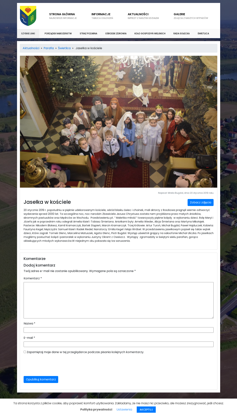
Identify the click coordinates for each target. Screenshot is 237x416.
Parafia (49, 48)
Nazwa (29, 323)
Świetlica (203, 33)
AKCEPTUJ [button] (146, 409)
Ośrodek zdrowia (115, 33)
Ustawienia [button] (124, 409)
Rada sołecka (181, 33)
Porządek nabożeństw (58, 33)
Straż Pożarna (88, 33)
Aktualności (143, 16)
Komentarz (33, 278)
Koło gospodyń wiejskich (150, 33)
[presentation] (51, 366)
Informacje (102, 16)
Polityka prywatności (96, 409)
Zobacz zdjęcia (200, 202)
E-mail (29, 338)
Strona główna (63, 16)
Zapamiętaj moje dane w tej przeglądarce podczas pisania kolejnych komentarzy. (85, 352)
